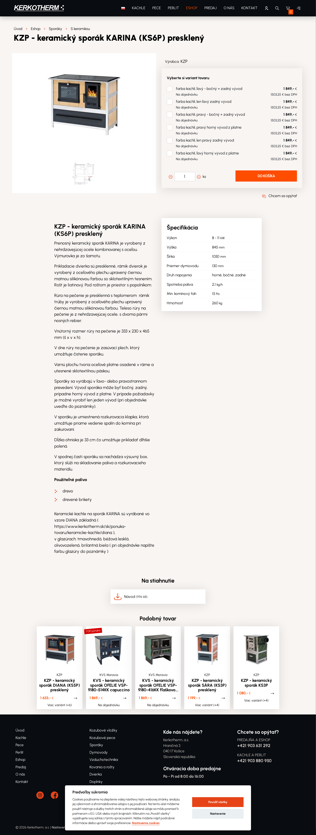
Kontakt (249, 8)
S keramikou (80, 29)
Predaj (210, 8)
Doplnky (96, 781)
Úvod (18, 29)
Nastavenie (218, 813)
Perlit (173, 8)
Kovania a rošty (102, 767)
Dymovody (99, 752)
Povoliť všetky (217, 802)
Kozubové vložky (103, 730)
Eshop (191, 8)
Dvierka (96, 774)
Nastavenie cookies (146, 823)
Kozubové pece (102, 737)
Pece (156, 8)
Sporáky (55, 29)
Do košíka (266, 176)
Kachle (138, 8)
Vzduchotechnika (104, 759)
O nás (229, 8)
